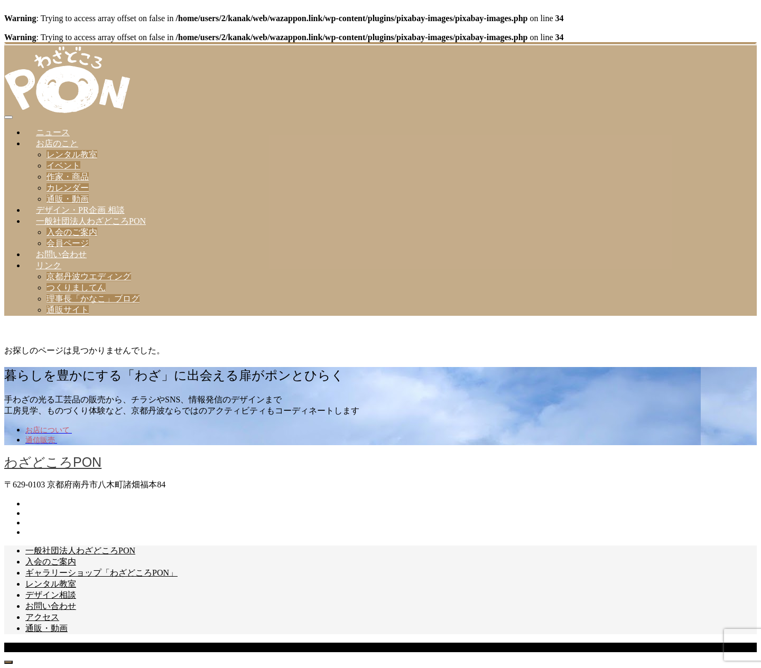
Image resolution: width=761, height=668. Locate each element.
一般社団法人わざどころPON (91, 221)
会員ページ (68, 243)
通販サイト (68, 309)
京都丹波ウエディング (89, 276)
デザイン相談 (50, 594)
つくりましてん (76, 287)
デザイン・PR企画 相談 (80, 209)
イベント (63, 165)
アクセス (42, 617)
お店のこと (57, 143)
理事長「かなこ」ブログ (93, 298)
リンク (48, 265)
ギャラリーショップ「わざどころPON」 (101, 572)
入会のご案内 (72, 232)
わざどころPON (52, 462)
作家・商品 (68, 176)
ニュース (53, 132)
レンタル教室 (72, 154)
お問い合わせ (61, 254)
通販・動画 (68, 198)
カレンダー (68, 187)
